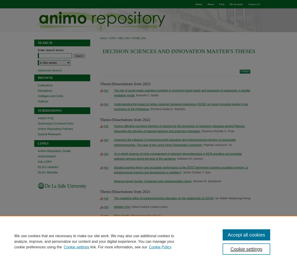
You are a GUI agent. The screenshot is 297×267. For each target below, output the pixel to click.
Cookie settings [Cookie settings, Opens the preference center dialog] (246, 249)
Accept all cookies (246, 234)
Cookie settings (76, 247)
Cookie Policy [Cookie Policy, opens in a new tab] (160, 247)
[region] (148, 241)
